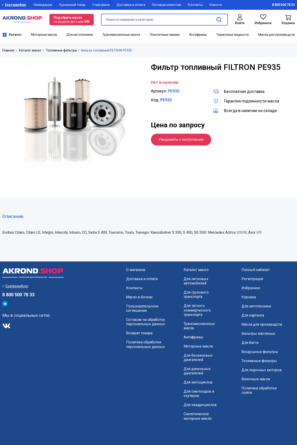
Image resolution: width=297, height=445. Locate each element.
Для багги (249, 342)
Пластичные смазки (165, 34)
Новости (215, 5)
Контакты (195, 5)
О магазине (101, 5)
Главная (8, 50)
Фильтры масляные (258, 333)
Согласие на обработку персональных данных (145, 321)
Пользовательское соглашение (142, 308)
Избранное (250, 288)
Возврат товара (139, 333)
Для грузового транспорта (196, 294)
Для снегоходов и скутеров (199, 393)
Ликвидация (42, 5)
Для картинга (252, 315)
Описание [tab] (12, 216)
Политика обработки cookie (259, 390)
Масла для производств (276, 34)
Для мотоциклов (198, 382)
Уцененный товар (72, 5)
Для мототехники (79, 34)
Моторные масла (44, 34)
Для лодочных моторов (261, 370)
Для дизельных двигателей (197, 371)
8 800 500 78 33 (18, 294)
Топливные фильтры (61, 50)
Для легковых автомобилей (196, 281)
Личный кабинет (255, 270)
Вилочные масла (255, 379)
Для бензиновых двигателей (198, 357)
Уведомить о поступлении (181, 139)
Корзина (248, 297)
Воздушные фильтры (259, 352)
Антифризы (198, 34)
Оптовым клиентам (166, 5)
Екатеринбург (15, 5)
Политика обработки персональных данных (145, 344)
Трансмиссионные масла (121, 34)
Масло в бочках (139, 297)
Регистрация (252, 279)
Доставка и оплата (131, 5)
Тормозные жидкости (232, 34)
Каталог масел (30, 50)
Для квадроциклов (200, 405)
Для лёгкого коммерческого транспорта (197, 310)
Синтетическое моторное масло (198, 416)
